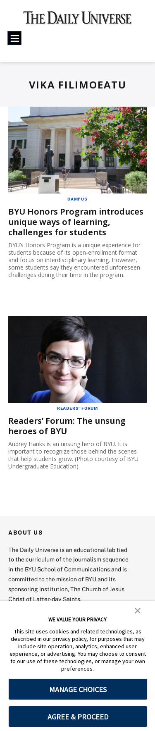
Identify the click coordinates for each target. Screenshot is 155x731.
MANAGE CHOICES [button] (78, 689)
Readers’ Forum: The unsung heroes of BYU (67, 426)
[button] (138, 610)
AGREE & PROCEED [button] (78, 716)
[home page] (77, 20)
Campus (77, 198)
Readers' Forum (77, 408)
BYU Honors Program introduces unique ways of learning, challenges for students (75, 222)
